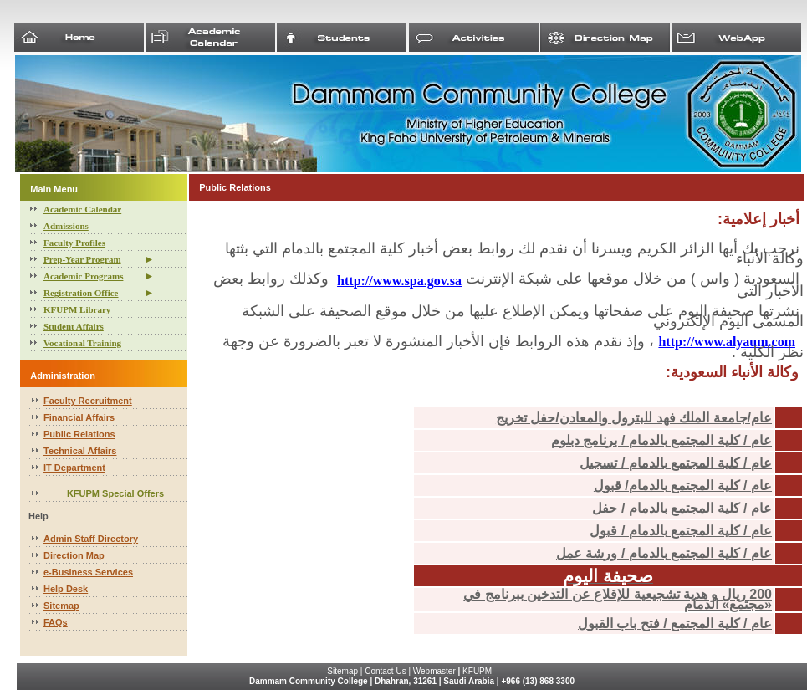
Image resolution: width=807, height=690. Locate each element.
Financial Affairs (79, 417)
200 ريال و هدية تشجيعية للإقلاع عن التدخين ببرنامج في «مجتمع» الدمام (617, 599)
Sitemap (61, 606)
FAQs (55, 622)
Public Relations (79, 434)
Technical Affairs (79, 451)
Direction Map (74, 555)
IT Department (74, 468)
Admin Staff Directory (90, 539)
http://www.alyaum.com (726, 342)
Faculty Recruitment (87, 401)
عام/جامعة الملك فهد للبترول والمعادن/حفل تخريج (634, 418)
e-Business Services (88, 572)
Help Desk (65, 589)
